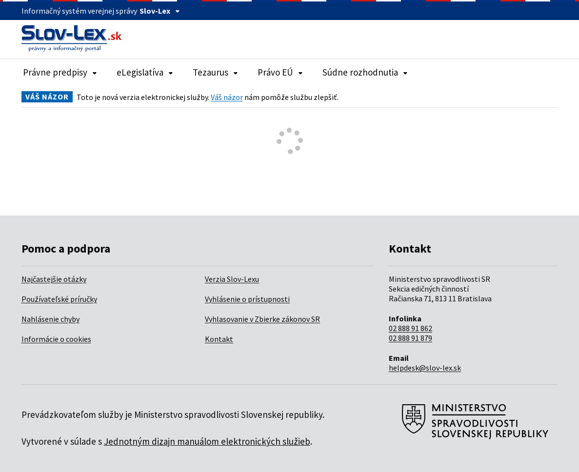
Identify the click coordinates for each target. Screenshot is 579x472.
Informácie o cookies (56, 339)
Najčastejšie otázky (53, 279)
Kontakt (219, 339)
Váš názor (227, 97)
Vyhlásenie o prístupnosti (247, 299)
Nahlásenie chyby (50, 319)
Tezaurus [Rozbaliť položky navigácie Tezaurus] (215, 72)
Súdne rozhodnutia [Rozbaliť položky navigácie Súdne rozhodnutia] (365, 72)
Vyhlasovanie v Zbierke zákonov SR (262, 319)
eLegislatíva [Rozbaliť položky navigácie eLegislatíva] (145, 72)
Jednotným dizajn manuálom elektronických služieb (207, 441)
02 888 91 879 (410, 338)
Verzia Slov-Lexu (232, 279)
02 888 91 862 (410, 328)
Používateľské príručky (59, 299)
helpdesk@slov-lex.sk (425, 368)
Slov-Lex (160, 11)
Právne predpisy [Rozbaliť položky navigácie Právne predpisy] (60, 72)
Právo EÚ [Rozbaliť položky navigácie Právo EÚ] (280, 72)
